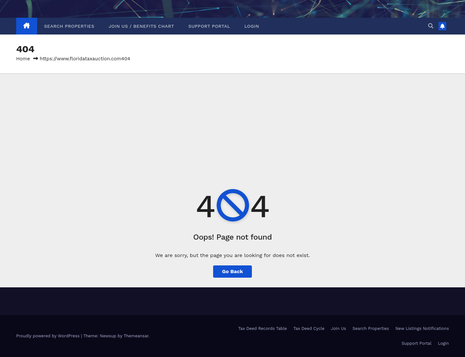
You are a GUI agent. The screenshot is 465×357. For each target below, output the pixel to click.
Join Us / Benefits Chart (141, 26)
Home (23, 59)
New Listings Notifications (422, 328)
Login (251, 26)
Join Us (338, 328)
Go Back (232, 271)
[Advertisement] (232, 121)
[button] (430, 26)
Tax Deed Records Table (262, 328)
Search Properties (69, 26)
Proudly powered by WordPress (48, 335)
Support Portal (209, 26)
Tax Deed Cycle (308, 328)
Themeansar (136, 335)
